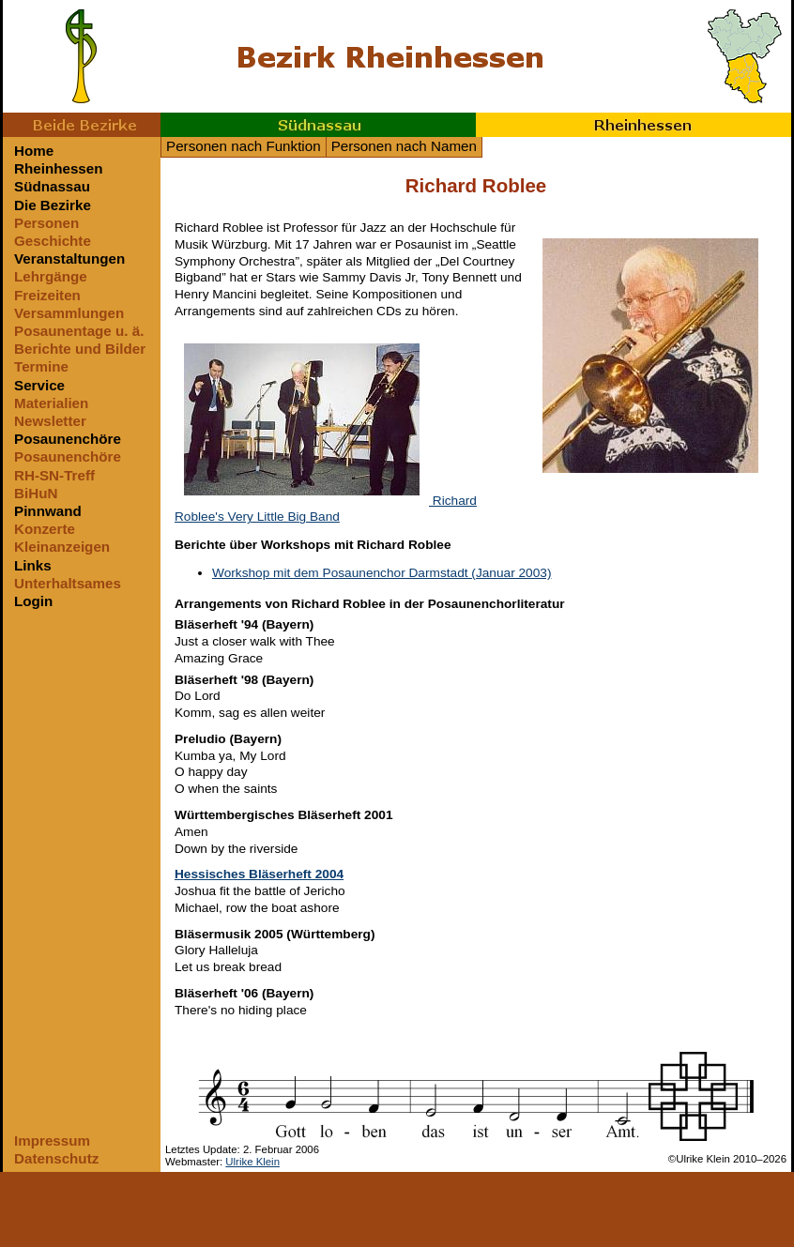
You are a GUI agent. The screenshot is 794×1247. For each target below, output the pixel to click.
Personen (46, 223)
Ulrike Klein (252, 1161)
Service (39, 385)
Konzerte (44, 529)
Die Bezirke (52, 205)
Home (33, 151)
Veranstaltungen (69, 258)
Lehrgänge (50, 276)
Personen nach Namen (404, 146)
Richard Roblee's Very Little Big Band (326, 509)
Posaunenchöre (67, 439)
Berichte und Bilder (79, 349)
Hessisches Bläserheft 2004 (259, 874)
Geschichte (52, 241)
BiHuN (35, 493)
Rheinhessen (633, 125)
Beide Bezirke (81, 125)
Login (33, 601)
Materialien (51, 403)
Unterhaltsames (67, 583)
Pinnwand (48, 511)
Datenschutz (56, 1158)
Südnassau (318, 125)
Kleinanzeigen (62, 547)
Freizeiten (47, 295)
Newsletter (50, 421)
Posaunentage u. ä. (79, 331)
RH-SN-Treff (54, 475)
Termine (41, 366)
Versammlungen (69, 313)
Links (33, 565)
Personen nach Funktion (243, 146)
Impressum (52, 1140)
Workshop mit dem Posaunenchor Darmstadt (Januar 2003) (381, 573)
